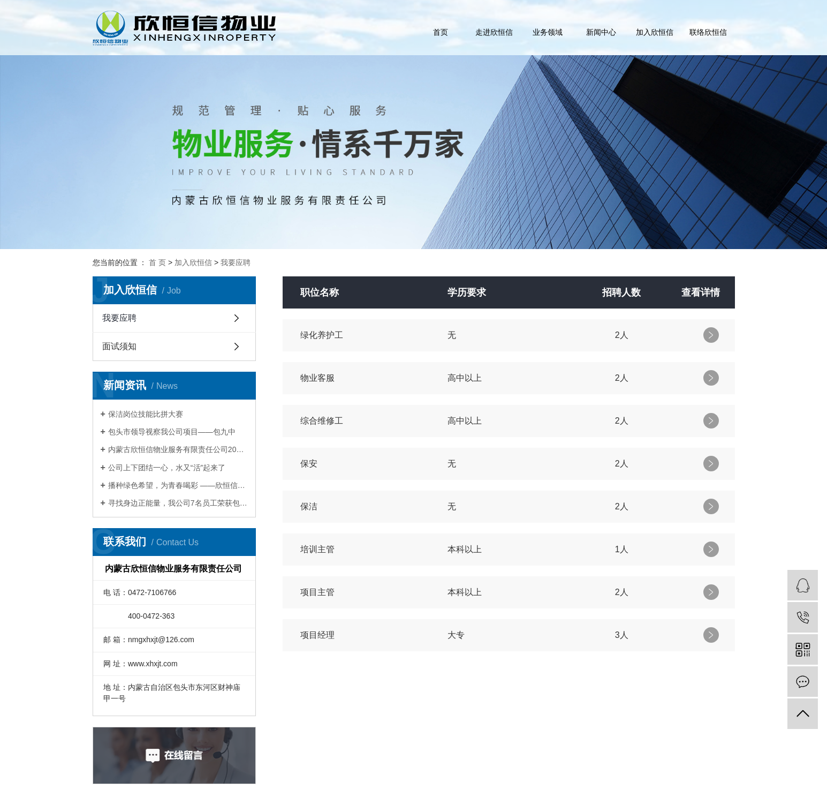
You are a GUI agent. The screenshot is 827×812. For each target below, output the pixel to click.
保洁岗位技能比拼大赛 (145, 414)
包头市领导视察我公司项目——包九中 (172, 431)
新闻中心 (601, 32)
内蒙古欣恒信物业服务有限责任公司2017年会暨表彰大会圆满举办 (178, 449)
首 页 (157, 262)
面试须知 (119, 346)
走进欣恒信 (494, 32)
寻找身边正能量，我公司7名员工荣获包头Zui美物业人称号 (178, 503)
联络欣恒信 (708, 32)
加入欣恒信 (654, 32)
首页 (440, 32)
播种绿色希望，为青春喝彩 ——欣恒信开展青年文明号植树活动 (178, 485)
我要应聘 (236, 262)
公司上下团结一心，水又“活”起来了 (166, 467)
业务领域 (548, 32)
